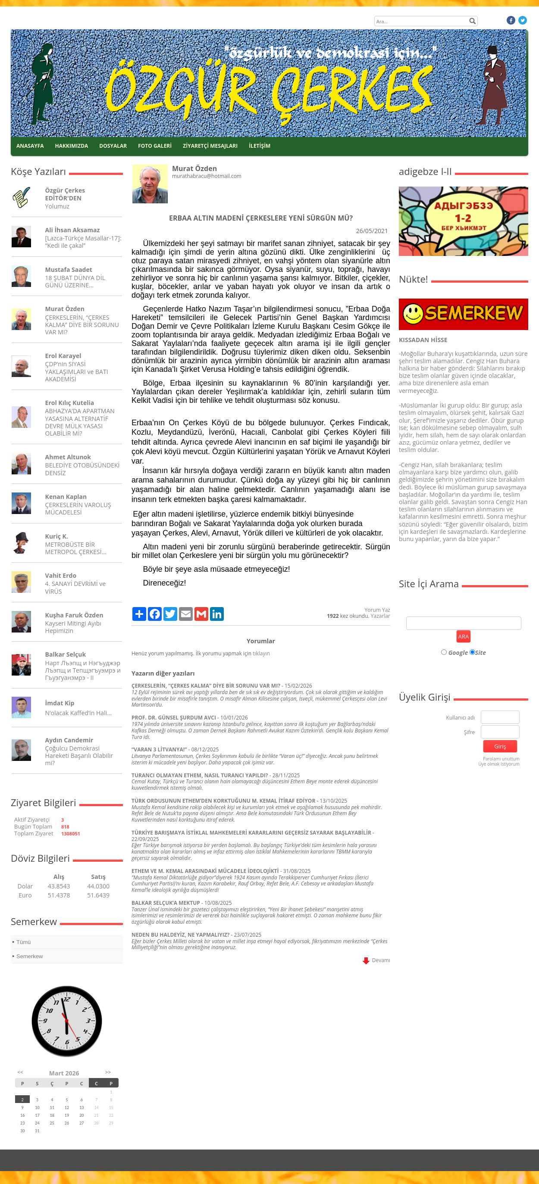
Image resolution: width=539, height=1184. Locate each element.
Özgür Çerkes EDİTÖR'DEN (65, 194)
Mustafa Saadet (68, 269)
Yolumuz (57, 206)
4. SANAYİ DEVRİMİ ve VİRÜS (75, 587)
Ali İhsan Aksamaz (72, 230)
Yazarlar (380, 616)
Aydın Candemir (69, 740)
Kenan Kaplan (66, 496)
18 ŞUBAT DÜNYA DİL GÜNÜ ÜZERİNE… (75, 281)
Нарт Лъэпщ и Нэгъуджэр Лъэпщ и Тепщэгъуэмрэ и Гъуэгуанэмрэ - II (83, 670)
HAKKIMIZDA (71, 146)
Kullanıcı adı (460, 718)
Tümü (23, 942)
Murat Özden (65, 309)
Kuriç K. (56, 536)
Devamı (376, 960)
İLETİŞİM (259, 146)
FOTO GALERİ (155, 146)
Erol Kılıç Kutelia (69, 403)
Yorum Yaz (377, 610)
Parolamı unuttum (501, 759)
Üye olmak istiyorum (499, 764)
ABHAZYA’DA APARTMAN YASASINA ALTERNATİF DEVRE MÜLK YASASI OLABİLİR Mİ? (80, 422)
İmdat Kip (60, 703)
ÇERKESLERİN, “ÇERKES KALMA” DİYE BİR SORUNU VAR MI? (82, 324)
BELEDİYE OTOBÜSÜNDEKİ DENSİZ (82, 469)
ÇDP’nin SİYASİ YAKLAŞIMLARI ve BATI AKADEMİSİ (76, 371)
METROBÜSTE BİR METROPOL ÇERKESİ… (76, 548)
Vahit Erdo (60, 575)
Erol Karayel (63, 356)
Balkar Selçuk (65, 654)
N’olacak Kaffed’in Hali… (78, 713)
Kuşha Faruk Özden (74, 615)
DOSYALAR (113, 146)
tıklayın (261, 653)
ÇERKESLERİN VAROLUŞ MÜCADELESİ (78, 508)
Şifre (469, 732)
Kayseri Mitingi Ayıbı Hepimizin (73, 627)
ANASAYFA (30, 146)
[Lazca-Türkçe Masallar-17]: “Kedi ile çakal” (83, 241)
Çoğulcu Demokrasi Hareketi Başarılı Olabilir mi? (79, 755)
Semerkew (29, 956)
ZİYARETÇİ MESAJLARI (210, 146)
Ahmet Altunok (68, 457)
